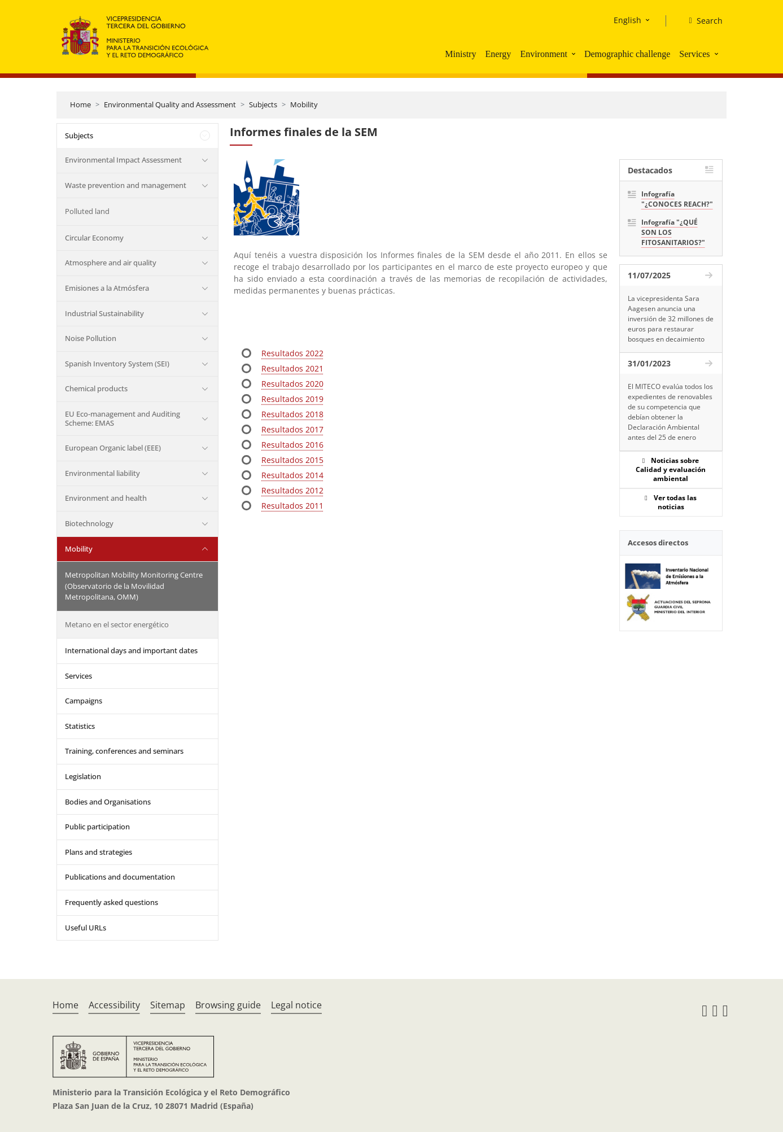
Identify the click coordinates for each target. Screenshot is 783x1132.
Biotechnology (89, 523)
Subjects (263, 104)
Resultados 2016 (292, 444)
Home (80, 104)
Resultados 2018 (292, 414)
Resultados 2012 (292, 490)
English (627, 20)
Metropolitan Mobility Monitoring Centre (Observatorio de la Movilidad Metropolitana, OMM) (134, 586)
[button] (575, 54)
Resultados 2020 (292, 383)
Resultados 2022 (292, 353)
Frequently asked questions (111, 902)
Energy (498, 54)
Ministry (460, 54)
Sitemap (167, 1005)
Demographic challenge (627, 54)
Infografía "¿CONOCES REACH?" (677, 199)
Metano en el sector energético (117, 624)
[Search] (701, 21)
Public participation (97, 826)
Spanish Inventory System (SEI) (117, 364)
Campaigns (83, 701)
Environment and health (106, 498)
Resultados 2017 (292, 429)
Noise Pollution (90, 338)
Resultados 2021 (292, 368)
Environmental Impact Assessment (123, 160)
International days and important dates (131, 650)
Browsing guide (228, 1005)
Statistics (80, 726)
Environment (543, 54)
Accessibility (114, 1005)
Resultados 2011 (292, 505)
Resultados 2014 (292, 475)
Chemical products (96, 388)
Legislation (83, 776)
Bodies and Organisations (108, 802)
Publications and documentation (120, 877)
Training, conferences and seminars (124, 751)
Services (694, 54)
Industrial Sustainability (104, 313)
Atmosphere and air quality (110, 262)
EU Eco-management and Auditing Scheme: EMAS (122, 418)
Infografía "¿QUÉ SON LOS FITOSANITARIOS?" (673, 232)
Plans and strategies (98, 852)
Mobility (304, 104)
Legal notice (296, 1005)
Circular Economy (94, 238)
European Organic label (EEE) (113, 448)
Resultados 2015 (292, 459)
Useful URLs (85, 928)
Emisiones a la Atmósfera (107, 288)
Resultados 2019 (292, 399)
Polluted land (87, 211)
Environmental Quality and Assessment (170, 104)
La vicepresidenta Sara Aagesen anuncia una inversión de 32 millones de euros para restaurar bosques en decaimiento (671, 319)
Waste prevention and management (125, 185)
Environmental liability (102, 473)
